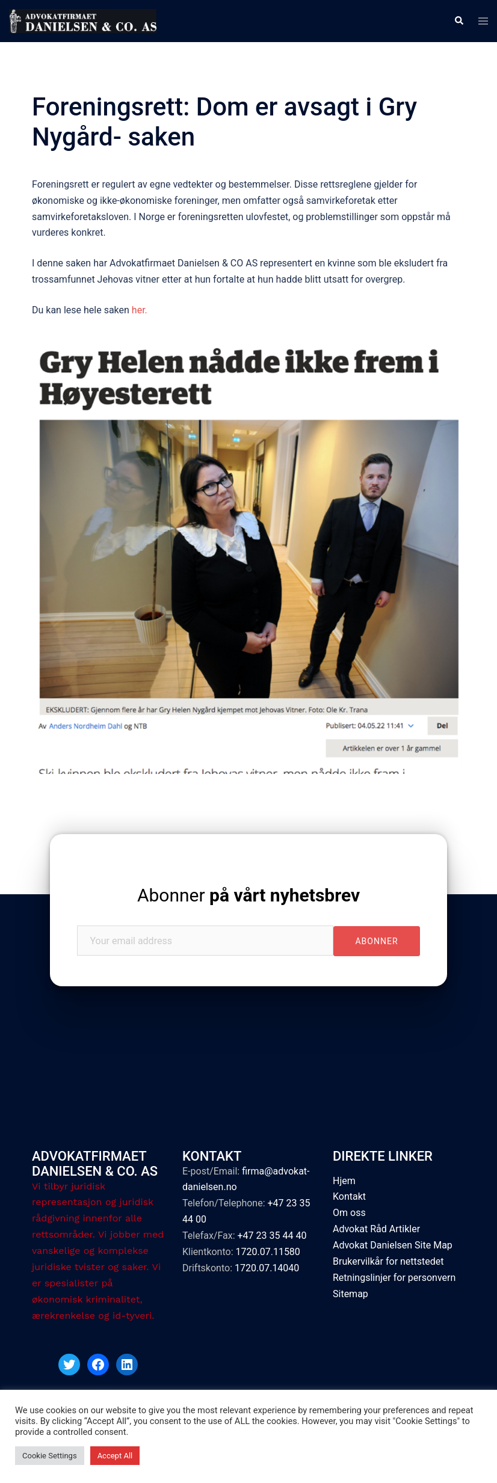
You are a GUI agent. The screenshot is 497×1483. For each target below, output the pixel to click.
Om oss (349, 1212)
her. (141, 310)
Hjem (344, 1181)
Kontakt (349, 1196)
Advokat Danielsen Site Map (392, 1245)
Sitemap (350, 1294)
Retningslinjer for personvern (394, 1277)
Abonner (248, 895)
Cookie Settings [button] (49, 1455)
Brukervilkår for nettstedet (388, 1261)
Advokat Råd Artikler (376, 1229)
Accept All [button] (115, 1455)
